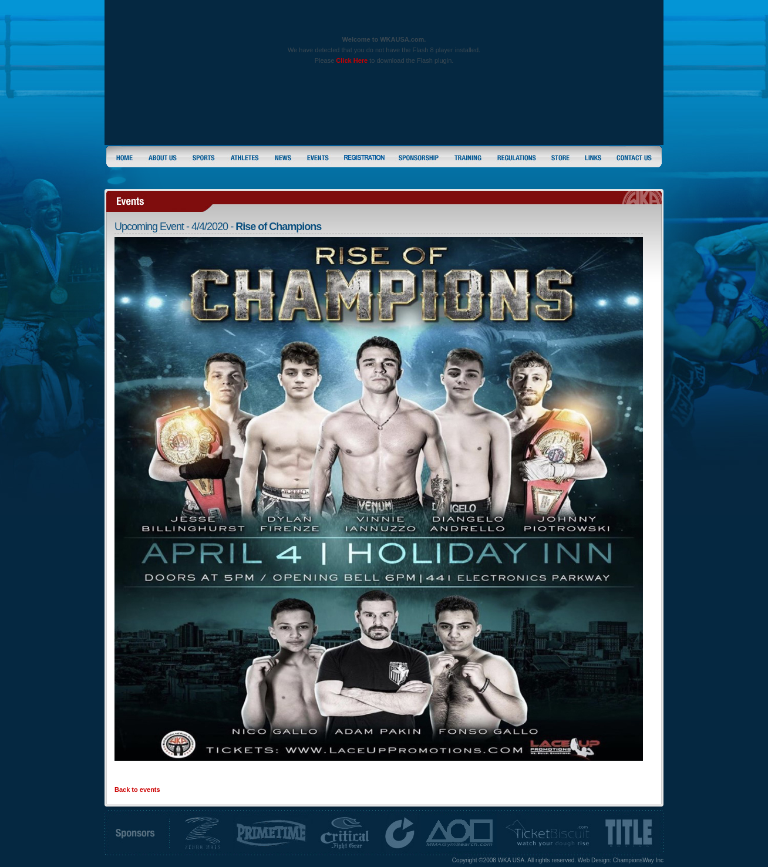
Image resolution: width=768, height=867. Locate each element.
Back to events (137, 789)
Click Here (352, 60)
